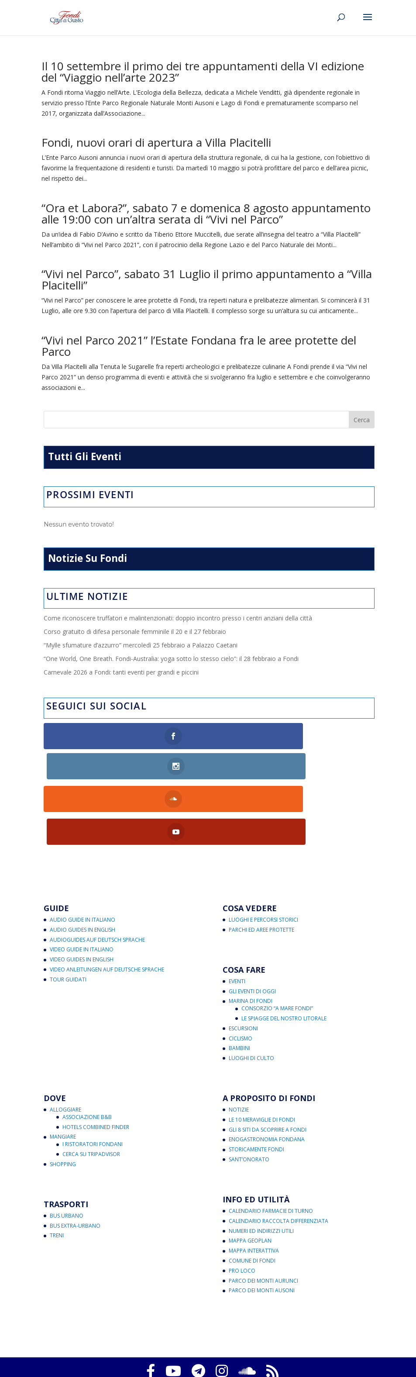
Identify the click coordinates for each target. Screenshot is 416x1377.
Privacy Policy (120, 1334)
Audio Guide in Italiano (82, 857)
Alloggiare (65, 1046)
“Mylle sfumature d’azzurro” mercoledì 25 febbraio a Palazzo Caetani (140, 645)
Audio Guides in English (82, 867)
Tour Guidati (68, 916)
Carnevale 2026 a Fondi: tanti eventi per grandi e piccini (121, 672)
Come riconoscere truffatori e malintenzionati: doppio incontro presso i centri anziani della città (178, 618)
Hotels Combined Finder (95, 1064)
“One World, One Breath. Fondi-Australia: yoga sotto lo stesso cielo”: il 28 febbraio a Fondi (171, 658)
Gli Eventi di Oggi (252, 928)
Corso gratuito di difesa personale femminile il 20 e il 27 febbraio (135, 631)
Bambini (239, 985)
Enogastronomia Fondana (267, 1077)
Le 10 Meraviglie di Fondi (262, 1056)
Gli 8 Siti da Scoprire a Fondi (267, 1067)
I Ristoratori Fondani (92, 1081)
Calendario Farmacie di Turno (271, 1148)
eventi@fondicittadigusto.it (309, 1365)
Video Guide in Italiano (81, 887)
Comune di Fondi (252, 1197)
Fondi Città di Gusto (206, 1323)
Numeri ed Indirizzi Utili (261, 1168)
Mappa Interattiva (254, 1187)
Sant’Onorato (249, 1096)
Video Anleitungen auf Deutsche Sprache (107, 906)
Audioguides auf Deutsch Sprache (97, 877)
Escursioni (243, 965)
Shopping (63, 1101)
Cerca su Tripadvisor (91, 1091)
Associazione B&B (87, 1054)
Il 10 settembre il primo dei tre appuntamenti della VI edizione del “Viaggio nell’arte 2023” (202, 71)
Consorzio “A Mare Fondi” (277, 945)
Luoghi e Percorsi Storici (263, 857)
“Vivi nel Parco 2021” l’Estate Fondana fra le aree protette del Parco (198, 345)
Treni (57, 1173)
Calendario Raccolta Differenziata (278, 1158)
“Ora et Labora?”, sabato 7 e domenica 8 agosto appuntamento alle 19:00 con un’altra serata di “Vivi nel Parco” (206, 213)
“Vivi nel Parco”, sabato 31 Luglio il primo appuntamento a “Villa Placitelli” (206, 279)
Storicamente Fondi (256, 1086)
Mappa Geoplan (250, 1178)
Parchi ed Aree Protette (261, 867)
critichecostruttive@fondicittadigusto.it (241, 1355)
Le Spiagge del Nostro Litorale (284, 955)
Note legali (221, 1344)
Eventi (237, 918)
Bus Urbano (66, 1153)
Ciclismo (240, 975)
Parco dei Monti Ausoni (262, 1228)
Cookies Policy (165, 1334)
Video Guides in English (81, 896)
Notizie (239, 1046)
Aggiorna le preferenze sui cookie (235, 1334)
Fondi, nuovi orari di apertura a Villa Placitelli (156, 142)
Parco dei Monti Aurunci (263, 1218)
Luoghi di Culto (251, 995)
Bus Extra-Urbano (75, 1163)
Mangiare (63, 1074)
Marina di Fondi (250, 938)
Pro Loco (242, 1208)
